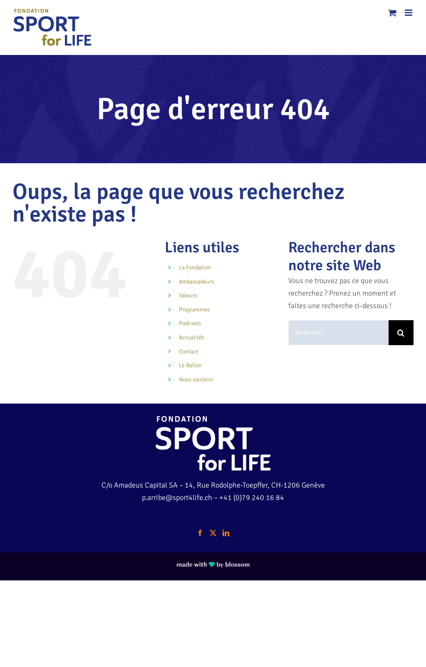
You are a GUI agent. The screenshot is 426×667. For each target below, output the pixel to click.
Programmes (194, 309)
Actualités (191, 337)
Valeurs (188, 295)
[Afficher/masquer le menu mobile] (409, 12)
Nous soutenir (196, 379)
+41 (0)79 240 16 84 (251, 497)
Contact (188, 351)
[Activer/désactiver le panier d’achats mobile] (392, 12)
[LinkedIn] (226, 533)
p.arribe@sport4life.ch (177, 497)
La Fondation (195, 267)
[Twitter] (213, 533)
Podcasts (190, 323)
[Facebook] (200, 533)
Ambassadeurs (196, 281)
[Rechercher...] (338, 332)
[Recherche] (401, 332)
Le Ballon (190, 365)
